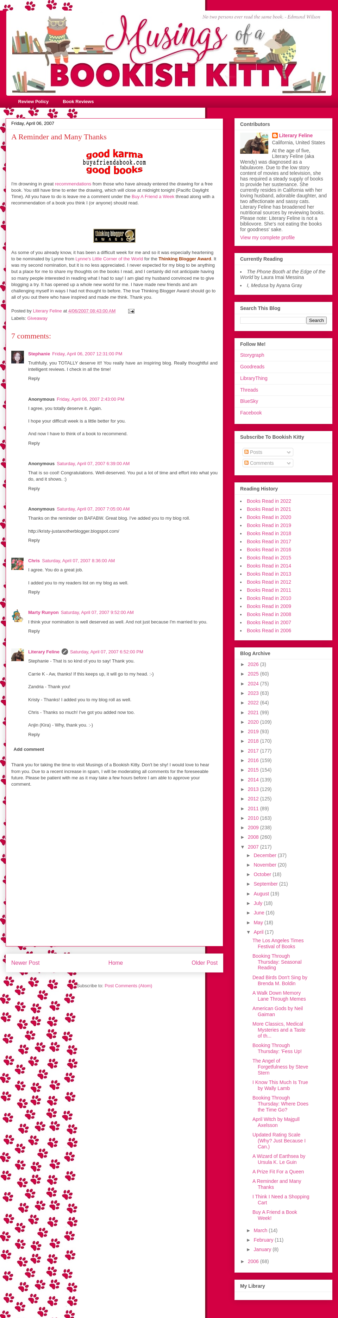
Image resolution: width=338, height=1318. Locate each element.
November (265, 865)
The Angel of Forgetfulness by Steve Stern (280, 1067)
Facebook (251, 413)
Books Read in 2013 (269, 574)
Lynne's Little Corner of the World (109, 258)
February (264, 1240)
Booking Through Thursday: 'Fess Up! (277, 1048)
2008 (254, 837)
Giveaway (37, 318)
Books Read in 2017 (269, 541)
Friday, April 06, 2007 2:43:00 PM (90, 399)
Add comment (29, 749)
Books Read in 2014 (269, 566)
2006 (254, 1261)
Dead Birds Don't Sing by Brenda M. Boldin (279, 980)
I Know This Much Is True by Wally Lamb (280, 1085)
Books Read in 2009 (269, 606)
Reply (34, 378)
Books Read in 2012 (269, 582)
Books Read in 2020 (269, 517)
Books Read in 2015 (269, 557)
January (263, 1249)
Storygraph (252, 355)
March (261, 1230)
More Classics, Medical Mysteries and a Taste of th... (279, 1030)
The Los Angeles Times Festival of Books (278, 943)
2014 (254, 779)
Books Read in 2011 (269, 590)
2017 (254, 751)
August (262, 893)
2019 (254, 731)
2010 (254, 818)
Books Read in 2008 (269, 614)
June (259, 912)
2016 (254, 760)
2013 (254, 789)
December (265, 855)
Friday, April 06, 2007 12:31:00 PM (87, 353)
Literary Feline (44, 651)
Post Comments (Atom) (128, 985)
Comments (259, 463)
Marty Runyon (43, 612)
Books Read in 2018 (269, 533)
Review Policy (33, 101)
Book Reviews (78, 101)
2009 (254, 827)
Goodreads (252, 366)
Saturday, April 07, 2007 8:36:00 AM (78, 560)
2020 (254, 722)
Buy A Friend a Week (153, 196)
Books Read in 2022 (269, 501)
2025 (254, 674)
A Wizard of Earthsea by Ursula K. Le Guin (278, 1159)
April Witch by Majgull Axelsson (276, 1122)
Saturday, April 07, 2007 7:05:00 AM (93, 509)
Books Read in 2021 (269, 509)
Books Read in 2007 (269, 622)
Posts (253, 452)
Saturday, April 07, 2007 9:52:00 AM (97, 612)
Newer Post (25, 963)
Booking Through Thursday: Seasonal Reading (277, 962)
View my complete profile (267, 237)
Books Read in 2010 (269, 598)
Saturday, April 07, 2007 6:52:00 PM (106, 651)
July (259, 903)
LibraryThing (254, 378)
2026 (254, 664)
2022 (254, 702)
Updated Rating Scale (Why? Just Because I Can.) (279, 1140)
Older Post (205, 963)
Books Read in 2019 (269, 525)
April (259, 932)
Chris (34, 560)
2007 (254, 847)
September (266, 884)
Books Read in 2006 (269, 630)
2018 (254, 741)
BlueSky (249, 401)
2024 (254, 683)
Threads (249, 390)
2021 (254, 712)
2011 (254, 808)
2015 (254, 770)
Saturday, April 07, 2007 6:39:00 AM (93, 463)
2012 (254, 798)
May (259, 922)
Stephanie (39, 353)
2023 (254, 693)
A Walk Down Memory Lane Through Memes (279, 996)
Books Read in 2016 (269, 549)
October (263, 874)
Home (115, 963)
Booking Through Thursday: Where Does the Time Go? (280, 1104)
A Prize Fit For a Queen (278, 1171)
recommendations (73, 183)
